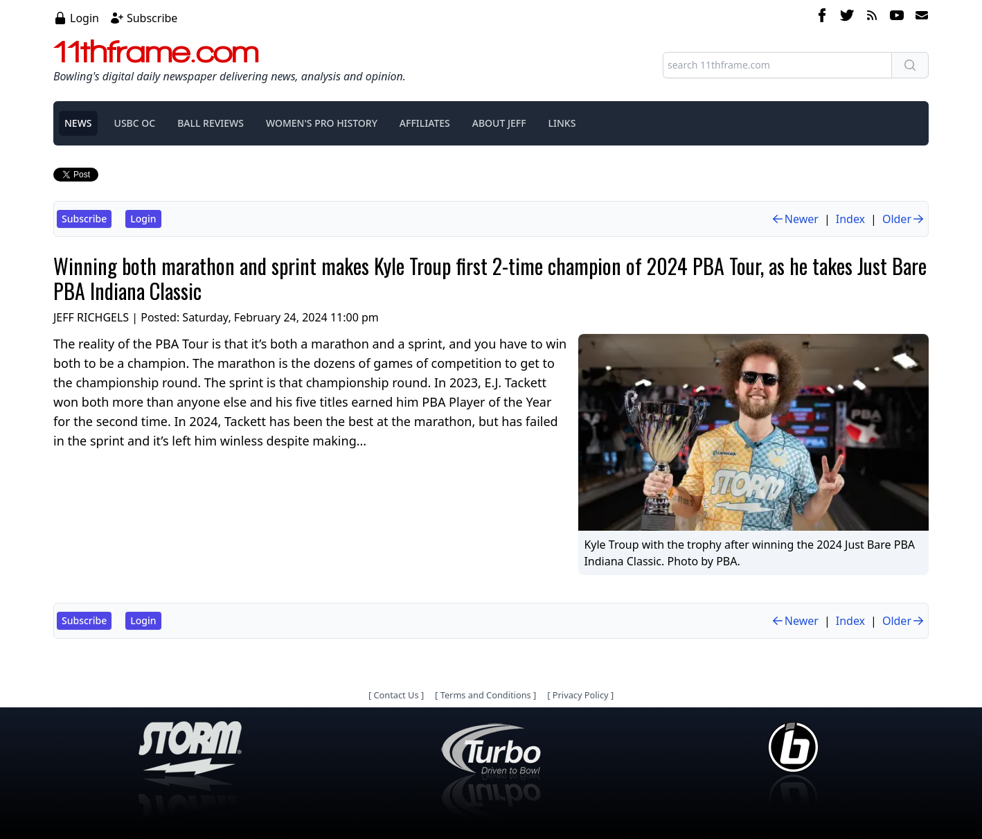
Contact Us (395, 695)
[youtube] (896, 17)
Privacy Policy (581, 695)
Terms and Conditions (485, 695)
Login (84, 18)
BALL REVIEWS (210, 123)
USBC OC (135, 123)
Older (903, 219)
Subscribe (152, 18)
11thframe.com (156, 51)
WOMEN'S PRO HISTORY (321, 123)
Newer (795, 219)
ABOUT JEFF (499, 123)
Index (850, 219)
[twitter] (846, 17)
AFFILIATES (425, 123)
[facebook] (822, 17)
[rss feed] (871, 17)
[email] (919, 17)
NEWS (78, 123)
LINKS (562, 123)
